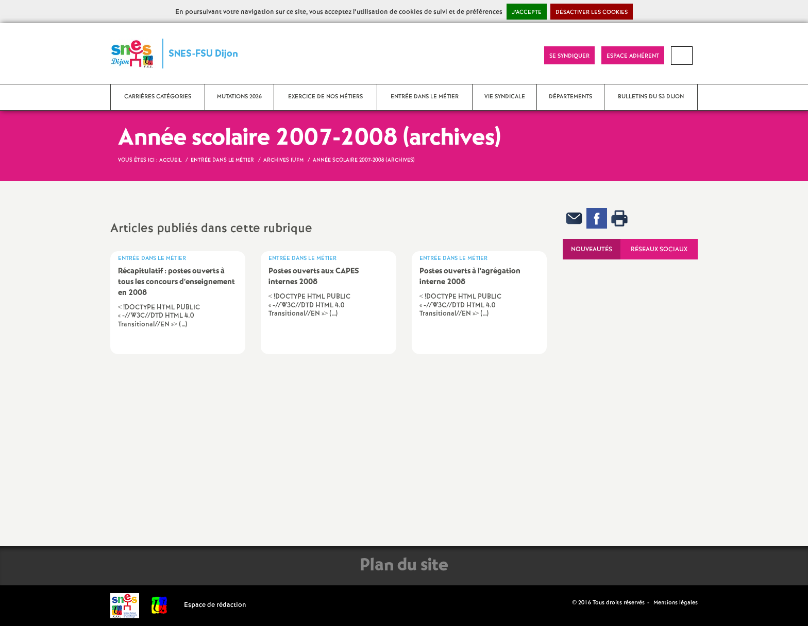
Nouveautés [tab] (591, 249)
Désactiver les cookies (592, 12)
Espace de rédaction (215, 605)
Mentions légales (675, 603)
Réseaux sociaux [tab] (659, 249)
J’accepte (527, 12)
